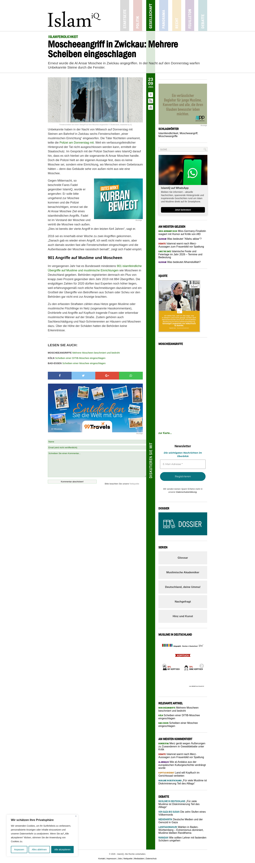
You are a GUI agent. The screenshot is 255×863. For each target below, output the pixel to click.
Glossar (183, 557)
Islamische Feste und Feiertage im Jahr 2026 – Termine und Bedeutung (180, 254)
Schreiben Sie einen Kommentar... (97, 464)
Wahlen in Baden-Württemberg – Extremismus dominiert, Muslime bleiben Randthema (180, 830)
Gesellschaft (150, 15)
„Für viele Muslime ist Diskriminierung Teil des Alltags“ (179, 804)
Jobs (120, 858)
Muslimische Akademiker (182, 572)
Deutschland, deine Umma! (183, 587)
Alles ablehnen (39, 849)
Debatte (202, 15)
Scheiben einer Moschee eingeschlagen (77, 363)
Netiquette (134, 483)
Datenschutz (151, 858)
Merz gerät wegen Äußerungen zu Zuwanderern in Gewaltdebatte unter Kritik (181, 746)
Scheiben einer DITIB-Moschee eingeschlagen (76, 358)
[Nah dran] (76, 816)
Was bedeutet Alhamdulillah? (179, 262)
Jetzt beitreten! (183, 210)
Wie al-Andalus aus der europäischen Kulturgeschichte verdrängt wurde (182, 765)
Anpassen (19, 849)
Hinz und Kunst (183, 616)
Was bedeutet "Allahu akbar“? (179, 238)
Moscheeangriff (188, 133)
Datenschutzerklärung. (186, 492)
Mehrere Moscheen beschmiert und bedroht (84, 352)
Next (200, 665)
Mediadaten (139, 858)
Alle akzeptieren (62, 849)
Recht (176, 15)
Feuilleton (189, 15)
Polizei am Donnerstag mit (77, 142)
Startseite (124, 15)
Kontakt (101, 858)
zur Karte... (165, 433)
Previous (163, 665)
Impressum (111, 858)
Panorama (163, 15)
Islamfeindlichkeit (168, 133)
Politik (137, 15)
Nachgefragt (183, 601)
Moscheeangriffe (168, 136)
